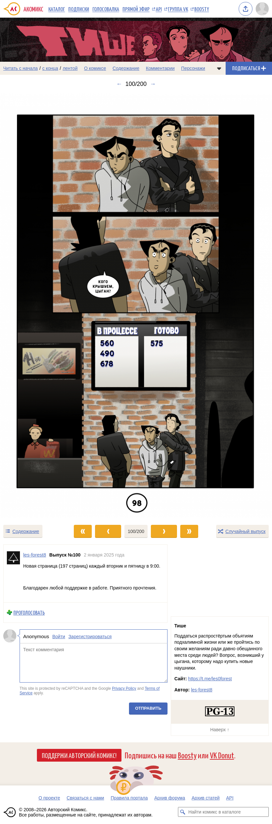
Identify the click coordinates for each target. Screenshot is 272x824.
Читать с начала (20, 68)
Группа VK (178, 8)
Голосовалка (105, 8)
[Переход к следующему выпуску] (136, 305)
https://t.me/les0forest (210, 678)
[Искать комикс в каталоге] (182, 811)
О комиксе (95, 68)
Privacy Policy (124, 688)
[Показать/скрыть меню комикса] (219, 68)
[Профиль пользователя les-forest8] (13, 573)
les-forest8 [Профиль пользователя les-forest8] (34, 554)
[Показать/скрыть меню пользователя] (262, 9)
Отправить (148, 708)
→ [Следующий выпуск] (153, 84)
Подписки (78, 8)
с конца (50, 68)
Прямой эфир (136, 8)
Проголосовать (29, 612)
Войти (58, 636)
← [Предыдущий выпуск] (119, 84)
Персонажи (193, 68)
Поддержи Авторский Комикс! (79, 755)
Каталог (56, 8)
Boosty (201, 8)
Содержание (126, 68)
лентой (70, 68)
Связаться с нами (85, 797)
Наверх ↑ (219, 729)
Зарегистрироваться (89, 636)
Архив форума (169, 797)
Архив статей (206, 797)
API (159, 8)
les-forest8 (201, 689)
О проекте (49, 797)
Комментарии (160, 68)
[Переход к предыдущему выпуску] (34, 305)
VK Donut (222, 755)
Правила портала (129, 797)
